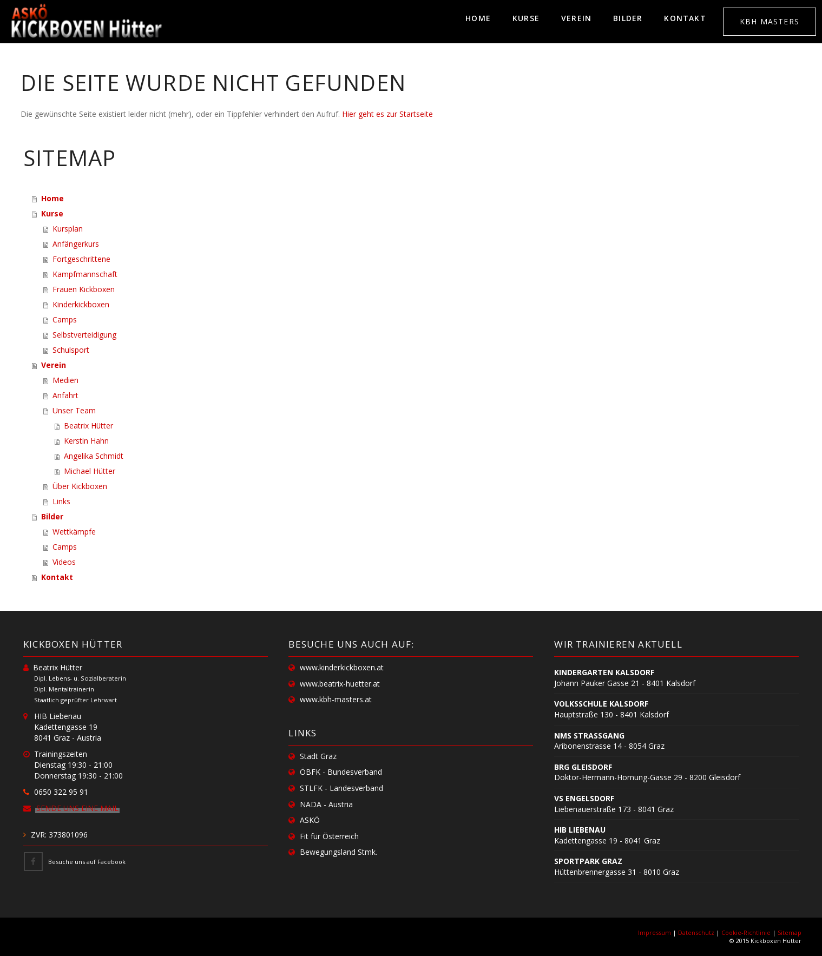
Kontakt (685, 18)
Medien (65, 380)
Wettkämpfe (74, 531)
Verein (576, 18)
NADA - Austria (326, 804)
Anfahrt (65, 395)
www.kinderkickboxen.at (342, 667)
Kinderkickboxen (80, 304)
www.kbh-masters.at (336, 699)
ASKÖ (310, 820)
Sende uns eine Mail (77, 808)
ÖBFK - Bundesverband (341, 772)
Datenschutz (696, 932)
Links (61, 501)
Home (478, 18)
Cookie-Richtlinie (746, 932)
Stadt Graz (318, 756)
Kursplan (67, 228)
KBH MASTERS (769, 21)
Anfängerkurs (75, 244)
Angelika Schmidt (93, 456)
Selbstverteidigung (84, 334)
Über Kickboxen (79, 486)
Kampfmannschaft (84, 274)
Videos (64, 562)
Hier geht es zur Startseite (387, 114)
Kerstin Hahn (86, 441)
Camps (64, 319)
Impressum (654, 932)
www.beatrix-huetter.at (340, 683)
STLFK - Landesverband (341, 788)
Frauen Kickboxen (83, 289)
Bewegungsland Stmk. (338, 852)
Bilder (627, 18)
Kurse (526, 18)
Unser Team (74, 410)
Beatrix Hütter (88, 425)
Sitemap (789, 932)
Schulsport (70, 350)
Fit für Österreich (329, 836)
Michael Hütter (89, 471)
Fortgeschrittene (81, 259)
